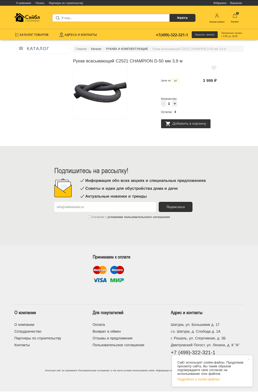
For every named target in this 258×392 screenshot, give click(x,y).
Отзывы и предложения (112, 338)
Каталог (38, 48)
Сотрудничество (27, 331)
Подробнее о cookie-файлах (198, 379)
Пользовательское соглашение (118, 345)
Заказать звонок (205, 34)
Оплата (99, 325)
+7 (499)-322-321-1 (194, 353)
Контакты (22, 345)
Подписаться (175, 207)
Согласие (98, 217)
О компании (24, 325)
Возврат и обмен (107, 331)
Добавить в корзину (185, 123)
